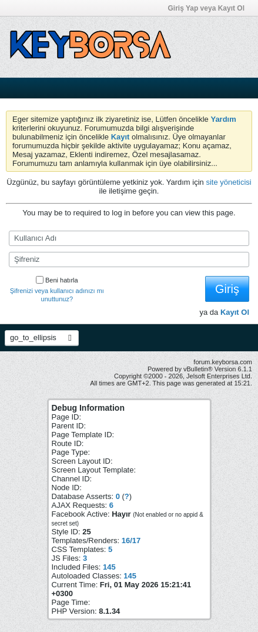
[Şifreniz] (129, 259)
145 (109, 567)
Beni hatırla (57, 280)
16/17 (131, 540)
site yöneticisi (228, 182)
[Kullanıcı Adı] (129, 238)
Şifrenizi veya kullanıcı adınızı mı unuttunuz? (57, 294)
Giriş (227, 288)
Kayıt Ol (234, 312)
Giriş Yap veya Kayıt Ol (209, 8)
